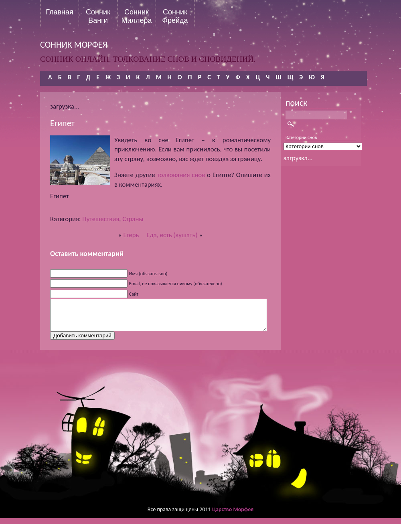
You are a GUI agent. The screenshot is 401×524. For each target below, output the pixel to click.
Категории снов (301, 137)
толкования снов (181, 175)
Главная (59, 12)
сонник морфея (73, 44)
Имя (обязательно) (148, 273)
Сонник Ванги (98, 16)
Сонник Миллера (136, 16)
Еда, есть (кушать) (171, 235)
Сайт (133, 294)
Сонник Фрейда (175, 16)
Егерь (131, 235)
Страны (132, 219)
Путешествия (100, 219)
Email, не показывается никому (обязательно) (175, 283)
